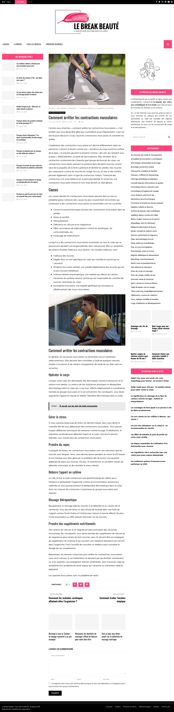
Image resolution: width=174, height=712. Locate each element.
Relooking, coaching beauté (142, 259)
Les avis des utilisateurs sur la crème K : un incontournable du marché (149, 427)
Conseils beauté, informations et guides (147, 183)
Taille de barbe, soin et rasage (143, 287)
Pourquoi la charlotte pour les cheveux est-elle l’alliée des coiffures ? (28, 152)
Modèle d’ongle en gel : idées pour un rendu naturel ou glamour (28, 107)
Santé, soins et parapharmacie (143, 263)
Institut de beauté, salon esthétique (145, 211)
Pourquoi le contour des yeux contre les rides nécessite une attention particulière (29, 166)
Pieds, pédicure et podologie (142, 243)
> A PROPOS (17, 44)
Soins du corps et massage (142, 271)
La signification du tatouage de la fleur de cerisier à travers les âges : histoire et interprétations (149, 399)
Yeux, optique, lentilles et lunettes (145, 299)
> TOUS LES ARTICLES (33, 44)
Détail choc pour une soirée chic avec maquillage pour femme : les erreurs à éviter (150, 380)
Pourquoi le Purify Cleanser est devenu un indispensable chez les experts (28, 180)
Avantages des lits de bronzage (139, 327)
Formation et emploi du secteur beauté (147, 203)
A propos (109, 707)
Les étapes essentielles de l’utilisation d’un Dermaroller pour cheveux (149, 445)
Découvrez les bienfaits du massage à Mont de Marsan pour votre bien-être (86, 636)
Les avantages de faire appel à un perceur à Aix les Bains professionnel (151, 409)
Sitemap (156, 707)
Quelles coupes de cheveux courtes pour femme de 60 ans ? (139, 356)
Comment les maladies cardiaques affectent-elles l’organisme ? (66, 599)
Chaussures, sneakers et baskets (144, 171)
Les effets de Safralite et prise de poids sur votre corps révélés (149, 436)
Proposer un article (129, 707)
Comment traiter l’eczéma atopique (112, 599)
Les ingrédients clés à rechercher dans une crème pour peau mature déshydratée (149, 454)
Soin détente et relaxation (57, 113)
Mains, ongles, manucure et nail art (145, 219)
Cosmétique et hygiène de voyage (145, 191)
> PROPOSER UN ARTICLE (54, 44)
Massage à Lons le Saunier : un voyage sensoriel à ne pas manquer (60, 636)
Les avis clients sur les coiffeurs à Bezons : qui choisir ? (150, 418)
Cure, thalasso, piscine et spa (142, 195)
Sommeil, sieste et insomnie (142, 279)
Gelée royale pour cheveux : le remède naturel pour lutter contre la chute (150, 388)
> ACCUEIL (5, 44)
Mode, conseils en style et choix (144, 231)
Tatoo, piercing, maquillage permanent (147, 291)
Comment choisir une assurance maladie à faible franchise (160, 356)
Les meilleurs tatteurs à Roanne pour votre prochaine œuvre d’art (28, 64)
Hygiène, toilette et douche (142, 207)
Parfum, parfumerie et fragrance (144, 235)
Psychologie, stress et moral (142, 251)
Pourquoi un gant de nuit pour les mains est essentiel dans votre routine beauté (29, 195)
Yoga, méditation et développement (146, 303)
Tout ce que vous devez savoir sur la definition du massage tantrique (112, 636)
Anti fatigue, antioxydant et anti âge (145, 163)
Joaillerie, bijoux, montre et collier (144, 215)
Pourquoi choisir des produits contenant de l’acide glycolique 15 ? (29, 121)
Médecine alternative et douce (143, 227)
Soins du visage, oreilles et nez (143, 275)
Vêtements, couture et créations (144, 295)
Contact (117, 707)
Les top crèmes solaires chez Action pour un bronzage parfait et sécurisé (29, 93)
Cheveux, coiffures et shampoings (145, 175)
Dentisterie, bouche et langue (143, 199)
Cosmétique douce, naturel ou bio (145, 187)
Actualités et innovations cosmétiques (146, 159)
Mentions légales (145, 707)
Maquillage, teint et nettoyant (143, 223)
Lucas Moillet (56, 122)
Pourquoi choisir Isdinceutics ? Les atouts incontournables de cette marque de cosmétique (29, 137)
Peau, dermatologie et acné (142, 239)
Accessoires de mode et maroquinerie (146, 155)
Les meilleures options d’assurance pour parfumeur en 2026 (148, 463)
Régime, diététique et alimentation (145, 255)
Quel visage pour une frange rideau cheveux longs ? (160, 328)
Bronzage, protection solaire (142, 167)
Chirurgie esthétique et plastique (144, 179)
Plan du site (166, 707)
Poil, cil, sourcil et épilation (141, 247)
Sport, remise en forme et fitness (144, 283)
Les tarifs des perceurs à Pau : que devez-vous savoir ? (29, 78)
